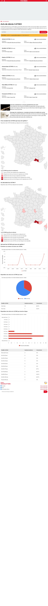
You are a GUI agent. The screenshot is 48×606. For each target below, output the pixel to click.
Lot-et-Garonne (35, 51)
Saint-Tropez (10, 97)
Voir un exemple (43, 386)
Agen (31, 51)
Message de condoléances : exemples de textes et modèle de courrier (27, 112)
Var (12, 88)
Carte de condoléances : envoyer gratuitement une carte (24, 104)
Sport (2, 387)
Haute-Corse (35, 78)
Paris (8, 51)
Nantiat (30, 69)
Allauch (31, 42)
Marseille (9, 42)
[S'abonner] (24, 391)
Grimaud (9, 88)
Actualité (3, 386)
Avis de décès (6, 21)
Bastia (31, 78)
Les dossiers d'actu (5, 389)
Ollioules (31, 88)
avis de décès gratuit (16, 35)
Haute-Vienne (36, 69)
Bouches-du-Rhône (16, 42)
